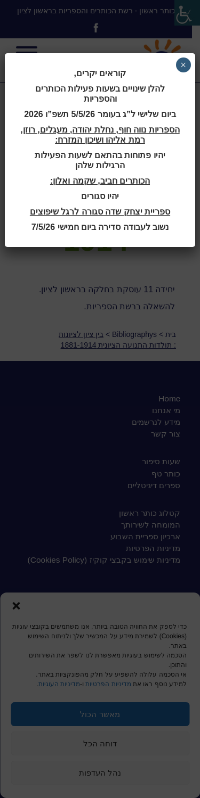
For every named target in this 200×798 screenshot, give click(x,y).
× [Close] (183, 65)
